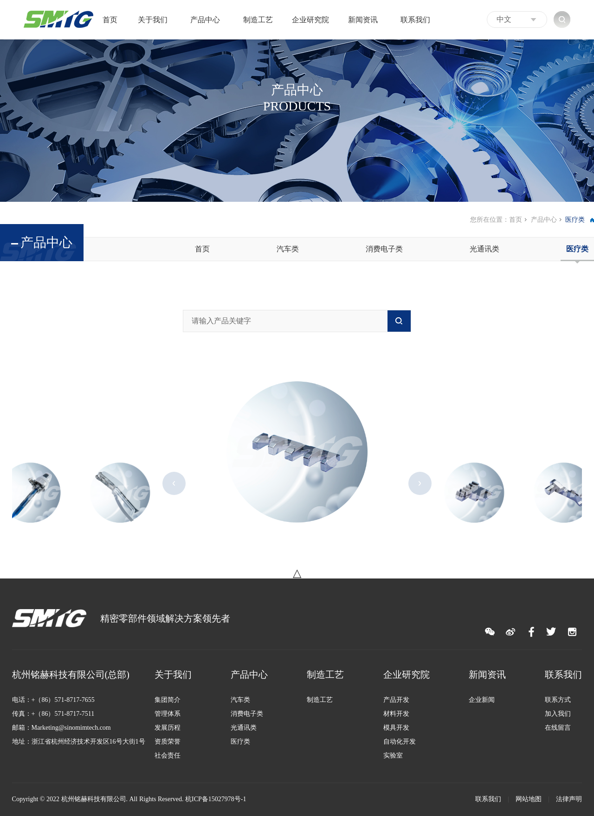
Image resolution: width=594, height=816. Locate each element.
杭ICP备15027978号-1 (215, 799)
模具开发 (396, 727)
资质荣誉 (168, 741)
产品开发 (396, 699)
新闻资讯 (363, 20)
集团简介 (168, 699)
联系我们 (415, 20)
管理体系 (168, 713)
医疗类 (577, 249)
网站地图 (529, 799)
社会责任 (168, 755)
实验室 (393, 755)
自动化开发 (399, 741)
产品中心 (205, 20)
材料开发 (396, 713)
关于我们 (153, 20)
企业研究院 (310, 20)
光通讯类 (484, 249)
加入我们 (558, 713)
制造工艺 (258, 20)
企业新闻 (482, 699)
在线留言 (558, 727)
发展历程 (168, 727)
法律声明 (569, 799)
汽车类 (288, 249)
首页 (110, 20)
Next (420, 483)
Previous (174, 483)
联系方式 (558, 699)
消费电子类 (384, 249)
